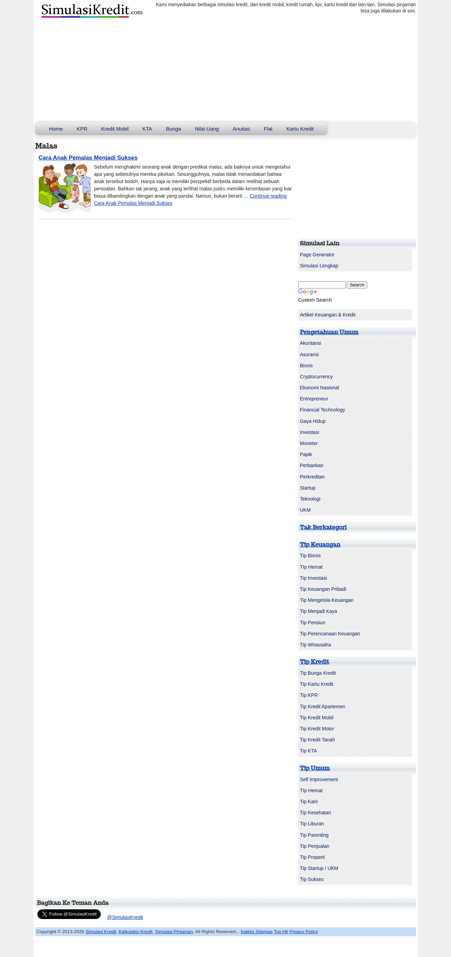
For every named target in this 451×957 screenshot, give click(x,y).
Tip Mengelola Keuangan (327, 600)
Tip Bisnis (310, 555)
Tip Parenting (314, 835)
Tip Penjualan (315, 846)
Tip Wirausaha (315, 644)
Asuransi (309, 354)
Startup (308, 488)
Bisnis (306, 365)
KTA (147, 129)
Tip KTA (308, 751)
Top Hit (281, 931)
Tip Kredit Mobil (317, 717)
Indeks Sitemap (257, 931)
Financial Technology (322, 410)
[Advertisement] (225, 70)
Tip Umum (315, 768)
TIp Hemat (311, 567)
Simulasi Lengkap (319, 265)
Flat (268, 129)
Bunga (173, 129)
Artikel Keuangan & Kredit (327, 315)
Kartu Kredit (300, 129)
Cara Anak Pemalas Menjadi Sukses (88, 157)
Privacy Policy (303, 931)
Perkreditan (312, 477)
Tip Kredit (315, 661)
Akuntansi (310, 343)
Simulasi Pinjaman (174, 931)
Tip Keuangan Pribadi (323, 589)
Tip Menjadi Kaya (318, 611)
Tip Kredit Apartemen (322, 706)
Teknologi (310, 499)
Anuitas (241, 129)
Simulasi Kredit (100, 931)
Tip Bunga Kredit (318, 673)
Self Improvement (319, 779)
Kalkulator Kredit (136, 931)
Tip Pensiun (312, 622)
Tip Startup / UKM (319, 868)
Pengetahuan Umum (329, 332)
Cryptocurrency (316, 376)
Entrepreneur (314, 398)
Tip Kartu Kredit (317, 684)
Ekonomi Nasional (319, 387)
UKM (305, 510)
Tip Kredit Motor (317, 728)
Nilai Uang (207, 129)
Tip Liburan (312, 823)
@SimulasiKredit (125, 917)
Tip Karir (309, 801)
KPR (82, 129)
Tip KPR (309, 695)
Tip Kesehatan (315, 812)
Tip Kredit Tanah (317, 739)
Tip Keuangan (320, 544)
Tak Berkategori (323, 527)
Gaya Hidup (313, 421)
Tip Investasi (313, 578)
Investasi (309, 432)
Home (56, 129)
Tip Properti (312, 857)
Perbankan (312, 465)
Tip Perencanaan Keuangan (330, 633)
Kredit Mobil (114, 129)
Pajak (306, 454)
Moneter (309, 443)
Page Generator (317, 254)
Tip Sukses (312, 879)
